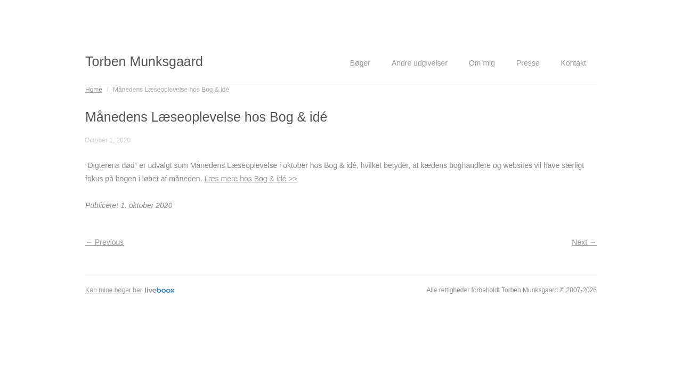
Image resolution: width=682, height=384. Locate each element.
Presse (528, 63)
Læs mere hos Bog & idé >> (250, 178)
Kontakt (573, 63)
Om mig (482, 63)
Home (93, 89)
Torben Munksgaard (144, 61)
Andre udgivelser (420, 63)
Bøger (360, 63)
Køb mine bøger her (129, 290)
